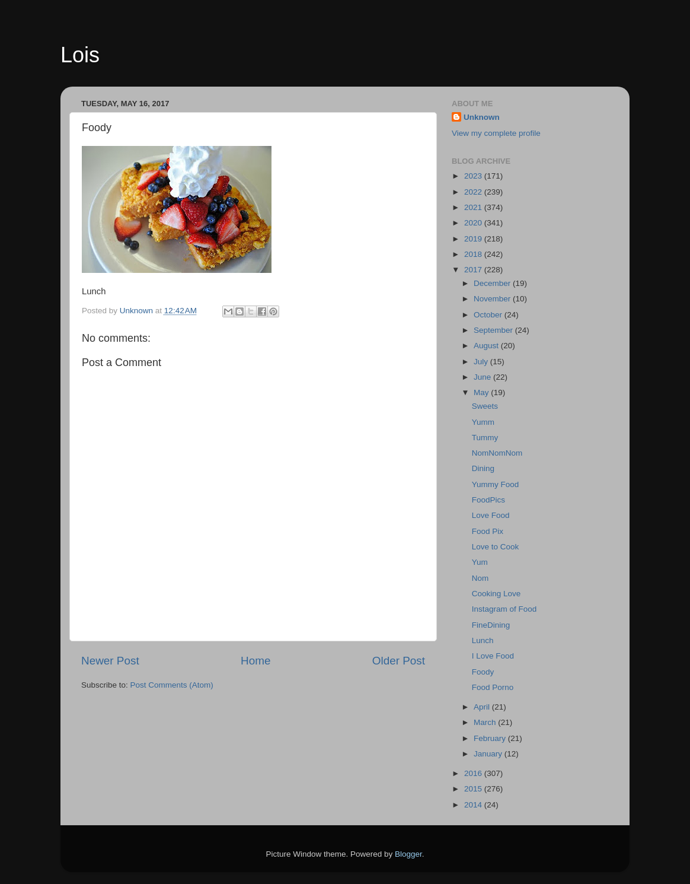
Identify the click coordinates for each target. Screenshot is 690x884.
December (493, 283)
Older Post (398, 660)
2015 (474, 788)
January (489, 753)
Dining (483, 468)
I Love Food (493, 655)
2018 (474, 254)
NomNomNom (497, 453)
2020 (474, 222)
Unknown (482, 117)
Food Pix (487, 531)
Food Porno (493, 687)
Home (255, 660)
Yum (480, 562)
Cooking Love (496, 593)
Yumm (483, 422)
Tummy (485, 437)
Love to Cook (495, 546)
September (494, 330)
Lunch (483, 640)
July (482, 361)
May (482, 392)
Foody (483, 671)
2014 (474, 804)
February (491, 738)
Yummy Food (495, 484)
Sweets (485, 406)
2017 (474, 269)
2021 (474, 207)
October (489, 314)
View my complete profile (496, 133)
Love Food (491, 515)
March (486, 722)
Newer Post (110, 660)
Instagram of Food (504, 609)
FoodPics (488, 499)
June (483, 377)
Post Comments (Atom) (171, 685)
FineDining (491, 625)
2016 (474, 773)
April (483, 706)
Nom (480, 578)
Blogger (408, 854)
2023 (474, 175)
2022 (474, 191)
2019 (474, 238)
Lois (80, 55)
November (493, 298)
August (487, 345)
